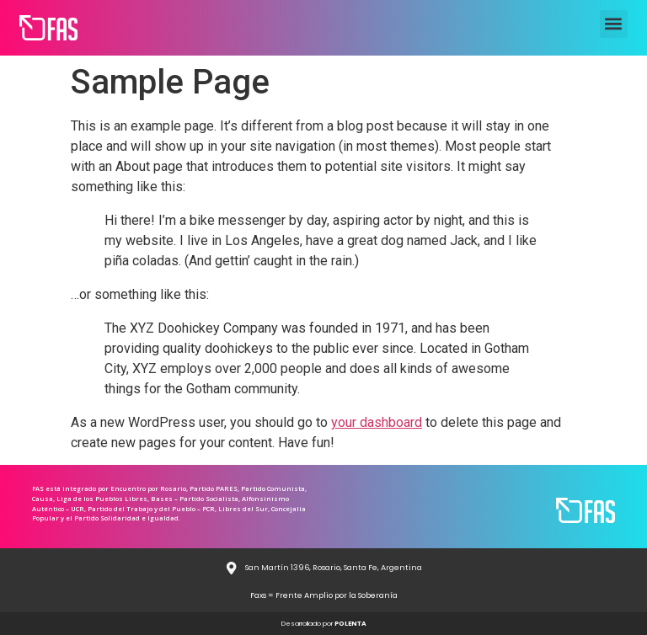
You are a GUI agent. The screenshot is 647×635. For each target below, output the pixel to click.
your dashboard (376, 422)
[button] (614, 24)
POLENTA (350, 623)
